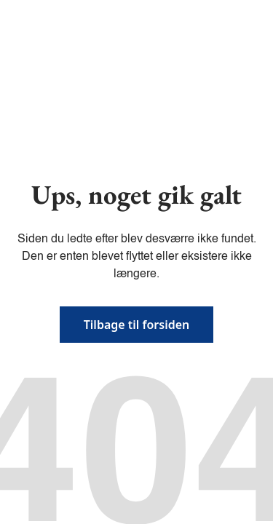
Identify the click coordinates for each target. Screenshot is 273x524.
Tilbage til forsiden (137, 325)
